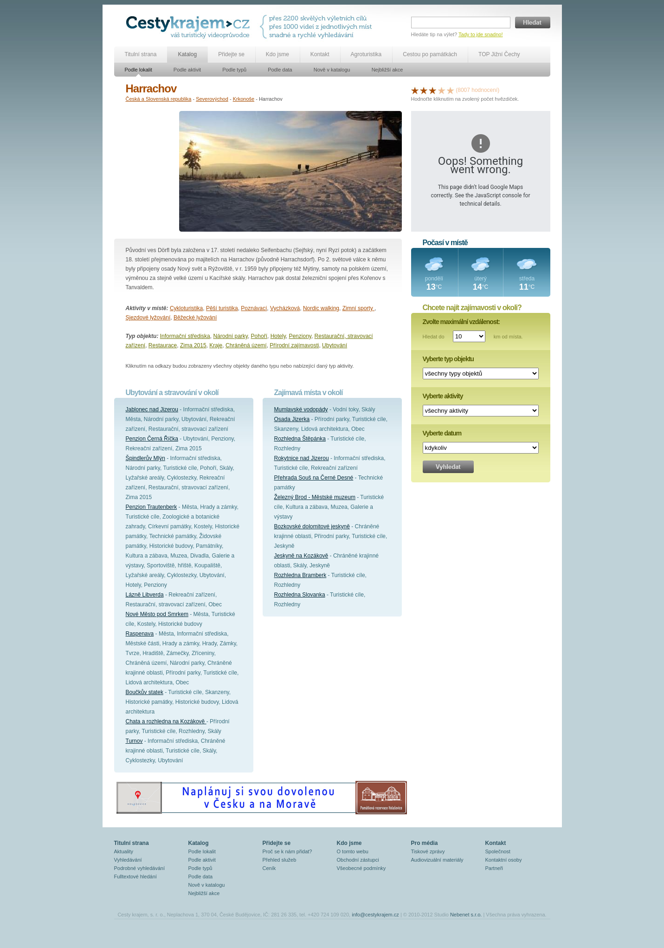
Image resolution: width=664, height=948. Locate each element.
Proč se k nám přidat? (287, 851)
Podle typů (234, 69)
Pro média (424, 843)
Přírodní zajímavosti (294, 345)
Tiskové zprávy (428, 851)
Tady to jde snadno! (480, 34)
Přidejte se (231, 54)
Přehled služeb (280, 860)
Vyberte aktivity (443, 396)
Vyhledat (448, 467)
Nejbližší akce (387, 69)
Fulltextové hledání (135, 876)
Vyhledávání (128, 860)
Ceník (269, 868)
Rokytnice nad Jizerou (301, 458)
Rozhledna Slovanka (299, 594)
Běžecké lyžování (195, 317)
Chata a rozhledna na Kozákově (166, 721)
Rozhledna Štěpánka (300, 438)
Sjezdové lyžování (148, 317)
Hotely (278, 336)
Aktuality (124, 851)
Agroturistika (366, 54)
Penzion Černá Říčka (152, 438)
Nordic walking (321, 308)
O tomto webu (352, 851)
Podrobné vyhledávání (139, 868)
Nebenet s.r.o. (466, 914)
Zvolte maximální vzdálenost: (461, 321)
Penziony (300, 336)
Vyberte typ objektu (448, 359)
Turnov (134, 741)
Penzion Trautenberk (151, 507)
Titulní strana (141, 54)
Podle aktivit (187, 69)
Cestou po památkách (430, 54)
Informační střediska (185, 336)
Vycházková (285, 308)
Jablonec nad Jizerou (152, 409)
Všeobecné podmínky (361, 868)
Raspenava (140, 633)
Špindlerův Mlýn (145, 458)
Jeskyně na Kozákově (301, 555)
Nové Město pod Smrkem (157, 614)
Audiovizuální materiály (437, 860)
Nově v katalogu (332, 69)
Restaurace (162, 345)
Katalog (187, 54)
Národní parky (230, 336)
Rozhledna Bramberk (300, 575)
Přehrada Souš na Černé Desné (314, 477)
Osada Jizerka (292, 419)
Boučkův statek (144, 692)
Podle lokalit (138, 69)
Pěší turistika (222, 308)
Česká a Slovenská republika (159, 99)
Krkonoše (243, 99)
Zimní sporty (358, 308)
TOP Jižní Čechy (499, 54)
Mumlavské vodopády (301, 409)
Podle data (280, 69)
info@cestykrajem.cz (375, 914)
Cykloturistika (186, 308)
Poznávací (254, 308)
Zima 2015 (193, 345)
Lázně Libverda (145, 594)
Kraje (215, 345)
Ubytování (334, 345)
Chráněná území (246, 345)
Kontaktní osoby (503, 860)
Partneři (494, 868)
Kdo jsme (277, 54)
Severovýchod (212, 99)
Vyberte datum (442, 433)
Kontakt (319, 54)
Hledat (532, 22)
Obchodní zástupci (358, 860)
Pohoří (259, 336)
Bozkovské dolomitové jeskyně (312, 526)
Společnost (497, 851)
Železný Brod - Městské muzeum (314, 497)
